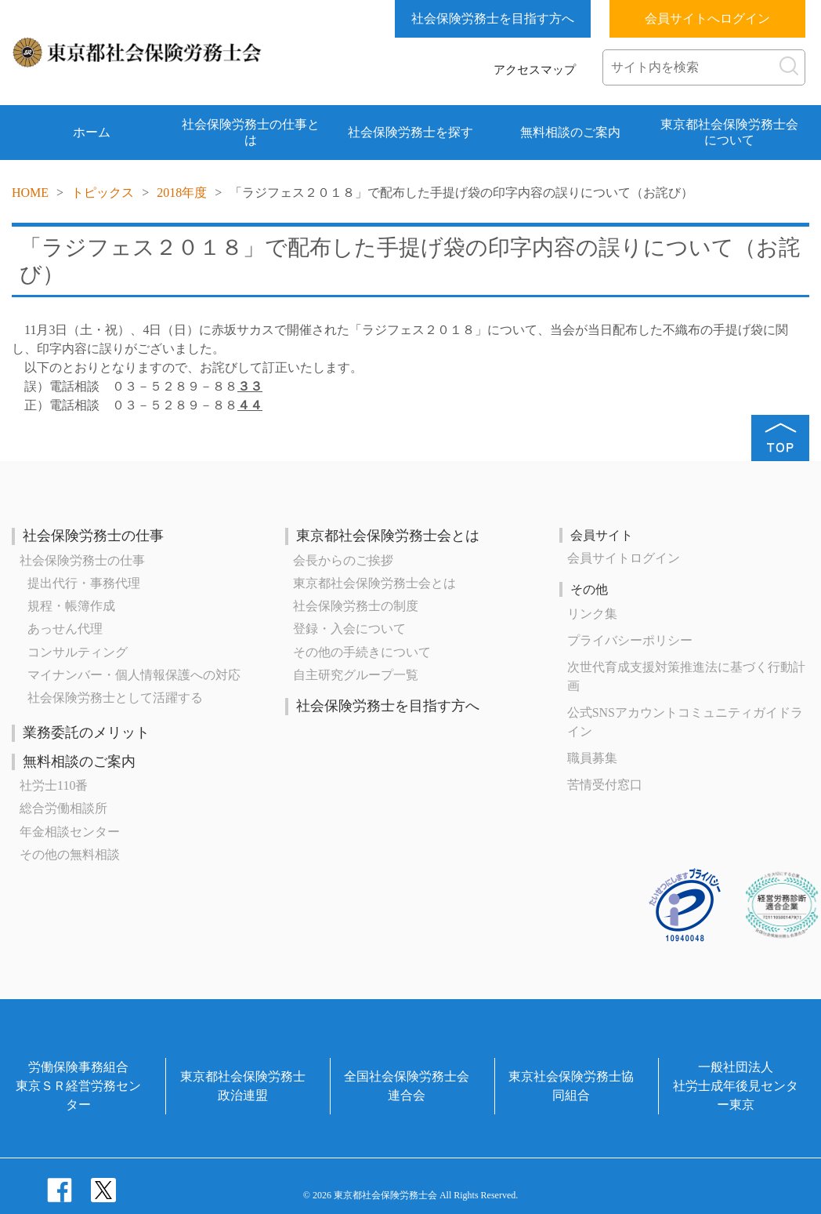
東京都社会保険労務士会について (729, 132)
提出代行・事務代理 (83, 583)
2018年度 (182, 192)
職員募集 (592, 758)
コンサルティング (77, 652)
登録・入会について (349, 628)
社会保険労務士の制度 (355, 605)
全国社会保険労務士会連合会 (406, 1086)
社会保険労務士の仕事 (93, 535)
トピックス (102, 192)
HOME (30, 192)
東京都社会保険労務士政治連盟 (243, 1086)
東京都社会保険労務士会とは (387, 535)
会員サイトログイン (623, 558)
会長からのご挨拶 (343, 560)
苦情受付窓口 (604, 784)
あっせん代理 (65, 628)
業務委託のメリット (86, 732)
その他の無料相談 (70, 854)
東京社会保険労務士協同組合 (571, 1086)
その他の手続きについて (362, 652)
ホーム (91, 132)
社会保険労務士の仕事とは (251, 132)
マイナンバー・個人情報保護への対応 (134, 675)
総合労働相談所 (63, 808)
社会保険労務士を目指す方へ (492, 18)
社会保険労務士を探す (410, 132)
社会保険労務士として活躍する (115, 697)
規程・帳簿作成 (71, 605)
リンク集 (592, 613)
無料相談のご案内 (570, 132)
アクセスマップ (535, 70)
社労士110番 (54, 785)
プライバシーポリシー (630, 640)
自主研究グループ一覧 (355, 675)
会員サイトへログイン (707, 18)
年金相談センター (70, 831)
